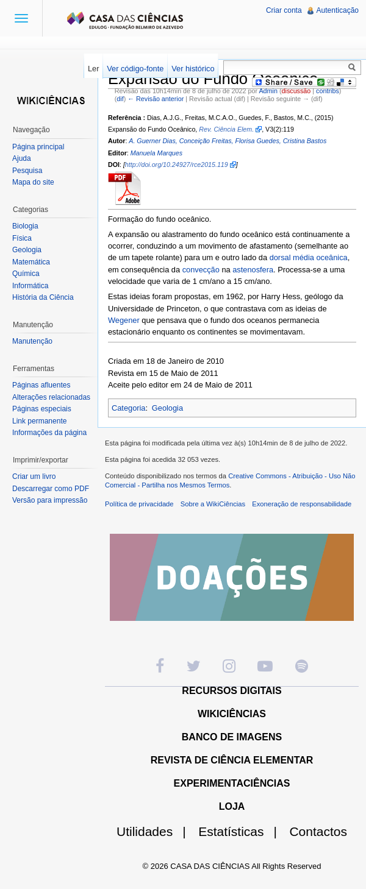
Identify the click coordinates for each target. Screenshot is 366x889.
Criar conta (284, 10)
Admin (268, 90)
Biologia (25, 226)
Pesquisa (27, 170)
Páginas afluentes (41, 385)
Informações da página (49, 432)
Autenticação (338, 10)
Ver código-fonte (135, 68)
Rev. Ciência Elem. (226, 129)
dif (120, 98)
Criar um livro (34, 476)
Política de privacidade (139, 504)
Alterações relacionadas (51, 397)
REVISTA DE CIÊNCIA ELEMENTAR (232, 760)
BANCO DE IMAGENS (232, 737)
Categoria (129, 408)
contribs (327, 90)
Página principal (38, 147)
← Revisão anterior (155, 98)
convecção (201, 269)
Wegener (124, 320)
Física (22, 238)
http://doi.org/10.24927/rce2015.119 (176, 164)
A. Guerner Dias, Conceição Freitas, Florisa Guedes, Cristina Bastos (227, 140)
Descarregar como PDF (50, 488)
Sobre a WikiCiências (213, 504)
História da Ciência (43, 297)
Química (26, 273)
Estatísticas (242, 831)
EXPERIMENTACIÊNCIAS (232, 783)
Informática (30, 286)
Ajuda (21, 158)
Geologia (167, 408)
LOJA (232, 806)
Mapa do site (33, 182)
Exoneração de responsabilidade (301, 504)
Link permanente (39, 421)
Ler (93, 68)
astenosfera (252, 269)
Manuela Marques (156, 153)
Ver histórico (192, 68)
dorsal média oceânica (309, 257)
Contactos (318, 831)
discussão (296, 90)
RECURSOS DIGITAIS (231, 691)
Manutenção (32, 341)
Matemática (31, 262)
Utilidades (156, 831)
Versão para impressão (49, 500)
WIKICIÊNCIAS (232, 714)
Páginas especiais (41, 409)
